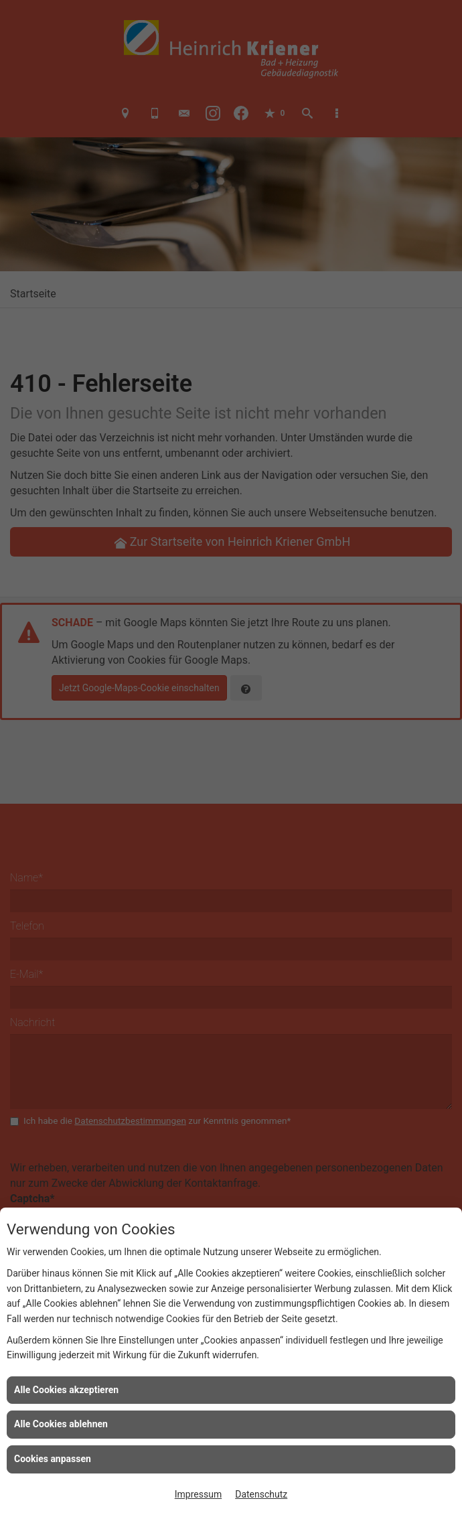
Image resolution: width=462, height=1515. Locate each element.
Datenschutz (261, 1494)
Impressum (198, 1494)
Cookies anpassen (52, 1458)
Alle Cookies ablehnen (61, 1424)
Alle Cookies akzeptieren (66, 1389)
